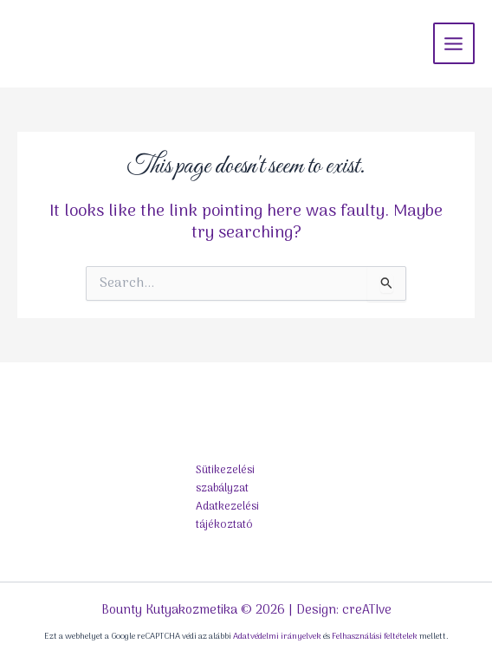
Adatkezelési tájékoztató (227, 516)
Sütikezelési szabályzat (225, 479)
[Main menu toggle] (454, 43)
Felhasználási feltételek (375, 636)
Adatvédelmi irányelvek (277, 636)
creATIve (367, 610)
